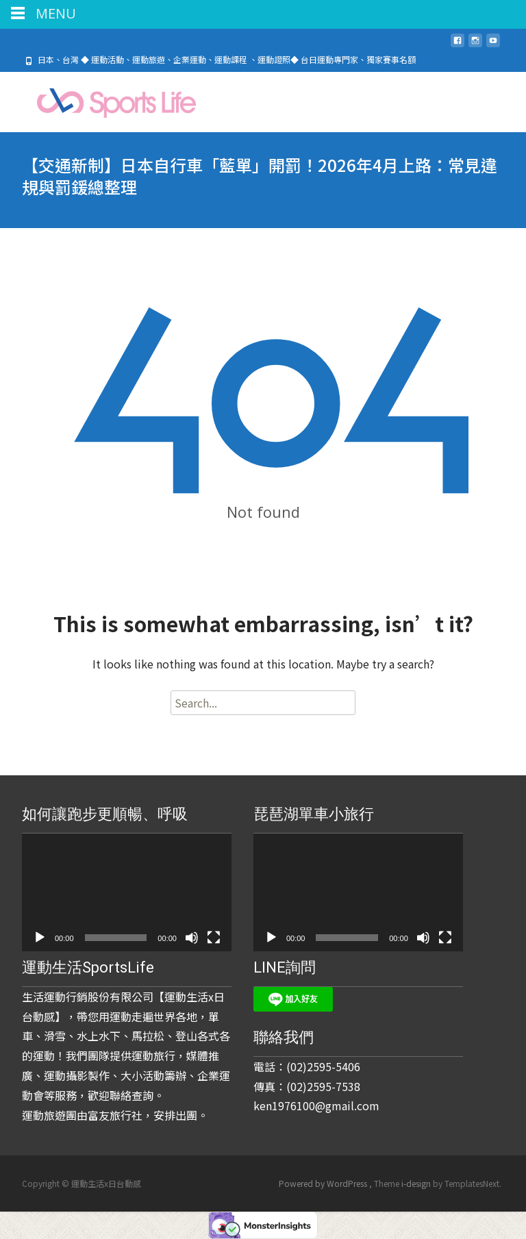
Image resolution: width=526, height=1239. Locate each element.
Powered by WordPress (324, 1183)
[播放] (40, 937)
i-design (417, 1183)
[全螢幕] (214, 937)
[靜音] (192, 937)
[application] (126, 892)
